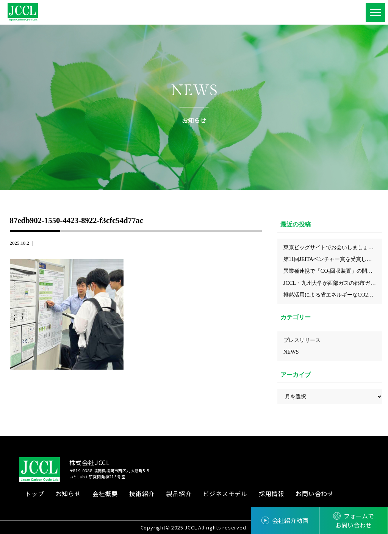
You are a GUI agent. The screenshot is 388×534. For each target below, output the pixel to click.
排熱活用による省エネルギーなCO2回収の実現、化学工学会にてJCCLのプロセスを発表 (332, 295)
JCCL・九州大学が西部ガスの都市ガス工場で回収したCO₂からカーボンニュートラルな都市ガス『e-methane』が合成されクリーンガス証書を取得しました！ (332, 283)
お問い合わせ (315, 493)
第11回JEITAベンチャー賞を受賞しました (332, 259)
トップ (34, 493)
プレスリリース (302, 340)
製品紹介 (178, 493)
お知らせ (68, 493)
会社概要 (105, 493)
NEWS (291, 352)
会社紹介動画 (290, 520)
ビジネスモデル (225, 493)
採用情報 (271, 493)
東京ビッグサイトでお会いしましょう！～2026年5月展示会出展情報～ (332, 247)
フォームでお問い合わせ (354, 520)
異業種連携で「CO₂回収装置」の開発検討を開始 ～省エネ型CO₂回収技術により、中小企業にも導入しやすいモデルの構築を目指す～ (332, 271)
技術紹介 (142, 493)
